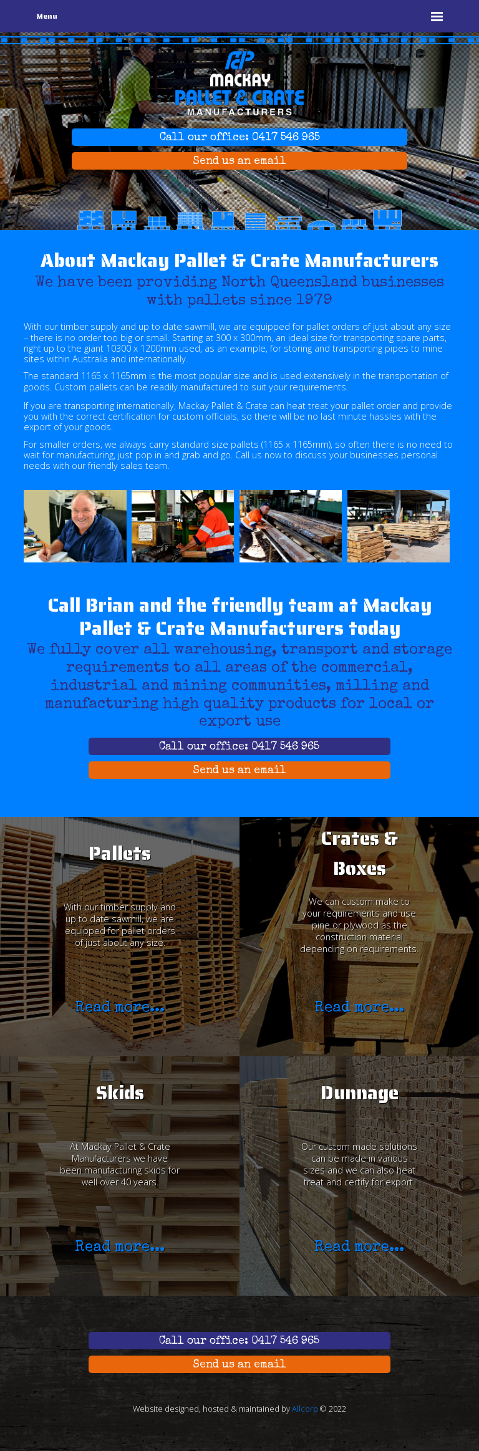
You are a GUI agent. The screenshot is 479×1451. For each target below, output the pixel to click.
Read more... (120, 1008)
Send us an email (239, 162)
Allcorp (305, 1408)
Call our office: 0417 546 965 (240, 138)
